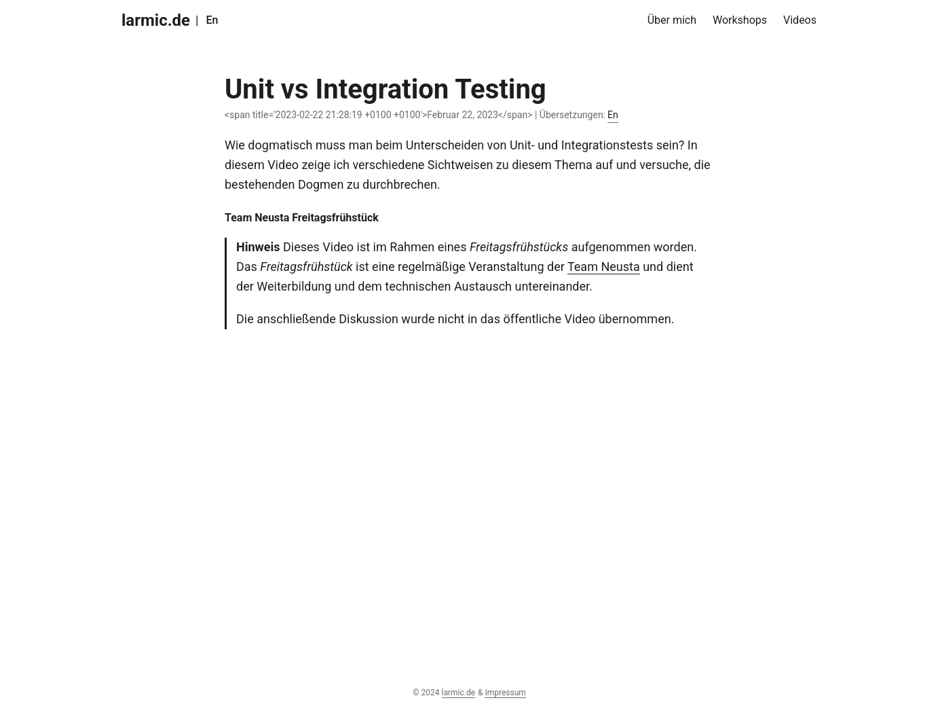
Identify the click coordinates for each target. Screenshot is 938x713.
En (212, 20)
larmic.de (155, 20)
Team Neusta (603, 266)
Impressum (505, 692)
